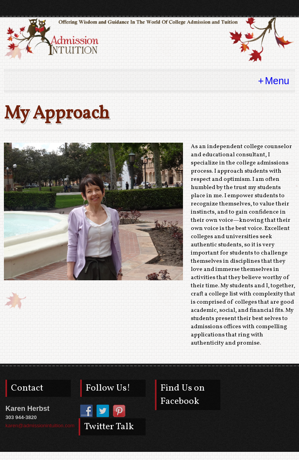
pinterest (260, 8)
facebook (288, 8)
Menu (277, 80)
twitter (274, 8)
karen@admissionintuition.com (39, 425)
